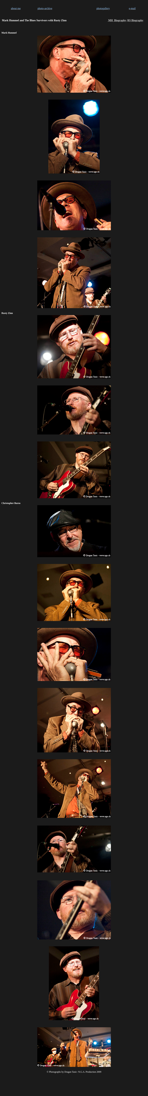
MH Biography (117, 20)
